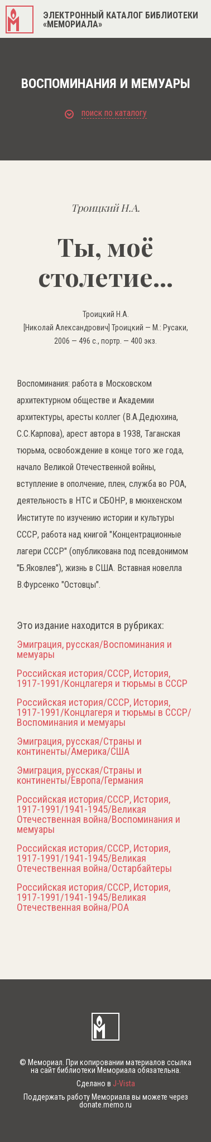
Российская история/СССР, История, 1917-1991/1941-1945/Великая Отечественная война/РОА (93, 897)
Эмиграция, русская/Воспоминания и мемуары (94, 650)
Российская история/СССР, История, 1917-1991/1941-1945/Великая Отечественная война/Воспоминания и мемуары (98, 814)
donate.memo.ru (105, 1105)
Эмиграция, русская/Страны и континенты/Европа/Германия (80, 775)
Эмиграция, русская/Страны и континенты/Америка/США (79, 746)
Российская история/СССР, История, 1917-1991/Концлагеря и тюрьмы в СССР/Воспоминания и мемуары (104, 712)
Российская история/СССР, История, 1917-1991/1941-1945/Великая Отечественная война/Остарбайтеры (94, 858)
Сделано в (105, 1083)
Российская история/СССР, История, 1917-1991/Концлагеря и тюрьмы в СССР (102, 678)
